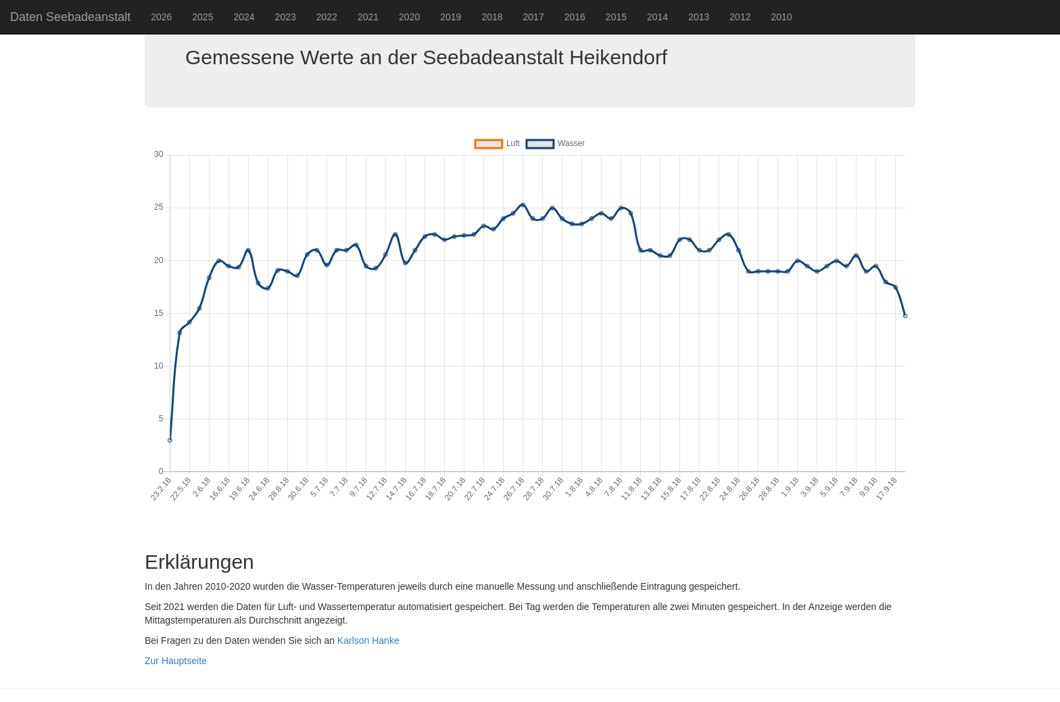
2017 (533, 16)
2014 (657, 16)
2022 (326, 16)
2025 (202, 16)
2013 (698, 16)
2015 (616, 16)
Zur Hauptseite (176, 660)
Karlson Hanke (368, 640)
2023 (285, 16)
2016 (574, 16)
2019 (450, 16)
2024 (243, 16)
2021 (368, 16)
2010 (781, 16)
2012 (739, 16)
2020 (409, 16)
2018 (491, 16)
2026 (161, 16)
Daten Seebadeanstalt (70, 17)
